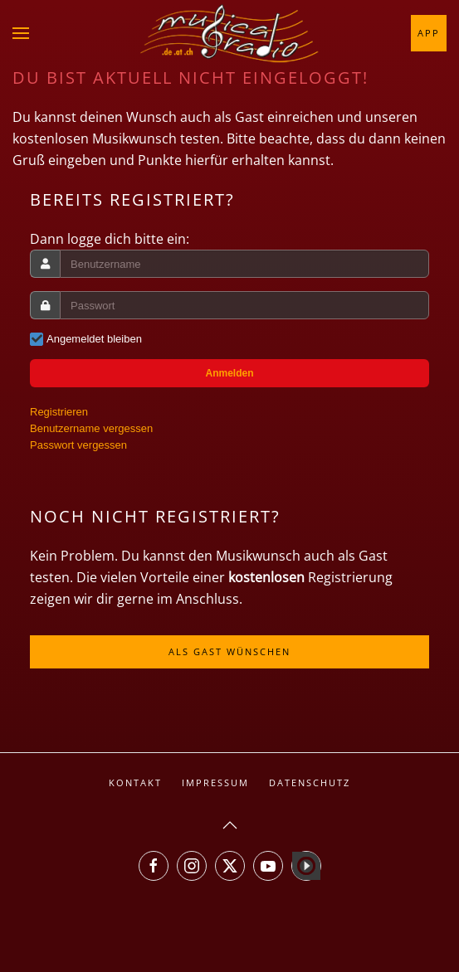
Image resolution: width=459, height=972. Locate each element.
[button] (20, 33)
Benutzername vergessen (91, 428)
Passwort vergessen (78, 445)
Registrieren (59, 412)
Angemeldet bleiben (94, 339)
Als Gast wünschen (229, 651)
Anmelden (229, 373)
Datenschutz (309, 782)
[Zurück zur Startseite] (230, 33)
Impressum (215, 782)
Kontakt (135, 782)
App (428, 33)
